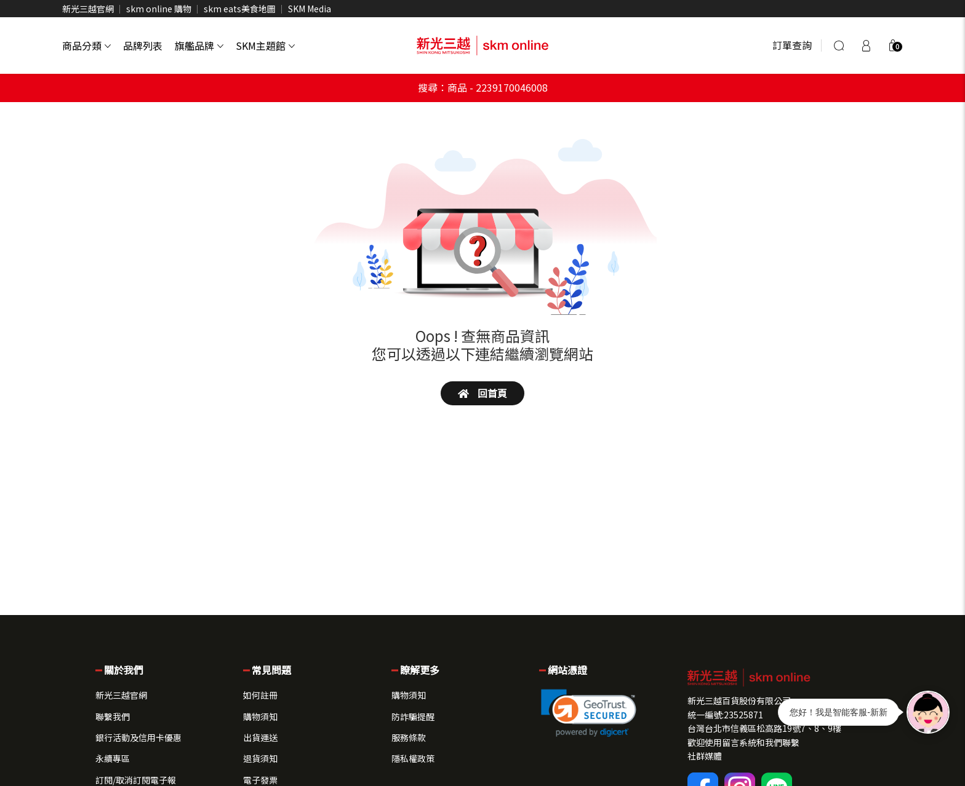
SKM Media (309, 8)
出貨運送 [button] (260, 737)
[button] (893, 45)
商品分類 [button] (86, 45)
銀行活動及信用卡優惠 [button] (138, 737)
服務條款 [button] (408, 737)
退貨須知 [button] (260, 758)
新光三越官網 (88, 8)
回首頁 (482, 393)
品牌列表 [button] (142, 45)
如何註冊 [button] (260, 695)
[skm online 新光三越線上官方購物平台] (482, 46)
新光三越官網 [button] (121, 695)
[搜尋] (839, 45)
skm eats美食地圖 (240, 8)
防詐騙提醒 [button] (412, 716)
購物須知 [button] (260, 716)
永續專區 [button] (112, 758)
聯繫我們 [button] (112, 716)
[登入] (866, 45)
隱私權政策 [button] (412, 758)
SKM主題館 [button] (265, 45)
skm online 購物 (158, 8)
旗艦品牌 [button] (199, 45)
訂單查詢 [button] (792, 45)
